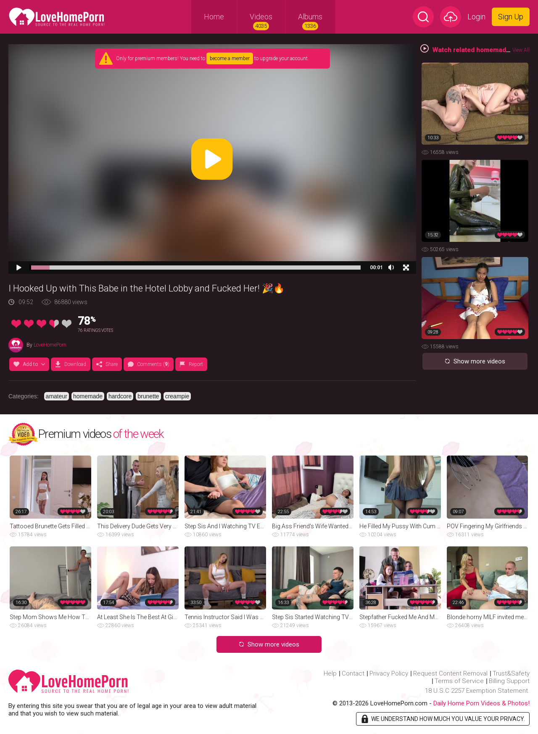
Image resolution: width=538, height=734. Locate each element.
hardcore (120, 396)
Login (476, 16)
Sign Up (510, 16)
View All (521, 50)
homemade (88, 396)
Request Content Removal (450, 673)
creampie (177, 396)
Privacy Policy (388, 673)
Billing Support (509, 681)
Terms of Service (459, 681)
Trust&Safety (511, 673)
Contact (353, 673)
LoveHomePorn (50, 345)
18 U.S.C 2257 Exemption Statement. (477, 690)
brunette (148, 396)
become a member (230, 58)
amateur (56, 396)
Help (330, 673)
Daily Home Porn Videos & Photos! (481, 703)
